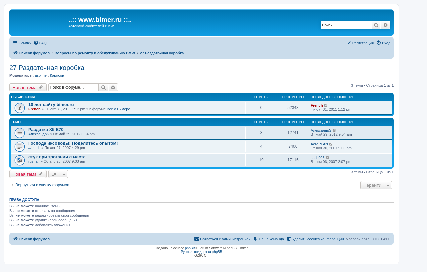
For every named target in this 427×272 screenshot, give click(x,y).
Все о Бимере (118, 109)
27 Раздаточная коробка (46, 67)
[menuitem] (40, 43)
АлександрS (38, 134)
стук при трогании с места (57, 156)
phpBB (190, 248)
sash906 (318, 158)
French (34, 109)
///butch (34, 148)
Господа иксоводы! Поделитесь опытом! (73, 143)
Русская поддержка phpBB (201, 252)
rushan (34, 161)
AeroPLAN (319, 144)
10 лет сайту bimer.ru (51, 104)
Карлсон (57, 75)
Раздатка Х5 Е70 (46, 129)
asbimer (41, 75)
